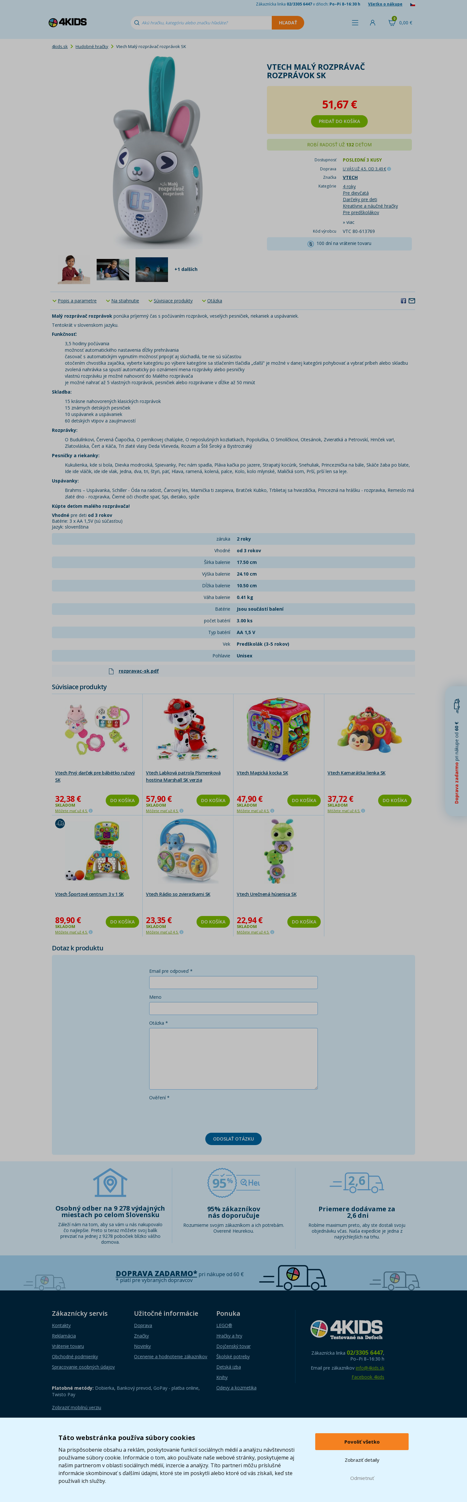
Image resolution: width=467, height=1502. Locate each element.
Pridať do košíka (339, 121)
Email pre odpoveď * (171, 971)
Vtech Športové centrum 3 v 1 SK (89, 894)
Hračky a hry (229, 1336)
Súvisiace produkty (173, 301)
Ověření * (159, 1097)
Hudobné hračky (92, 46)
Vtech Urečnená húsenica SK (266, 894)
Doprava (143, 1325)
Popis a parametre (77, 301)
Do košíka (122, 800)
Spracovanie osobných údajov (83, 1367)
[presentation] (198, 1115)
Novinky (142, 1346)
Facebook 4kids (368, 1377)
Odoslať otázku (233, 1139)
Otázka (214, 301)
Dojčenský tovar (233, 1346)
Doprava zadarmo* (156, 1273)
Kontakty (61, 1325)
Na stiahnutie (125, 301)
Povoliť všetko (362, 1441)
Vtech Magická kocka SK (262, 773)
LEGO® (224, 1325)
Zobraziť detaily (362, 1460)
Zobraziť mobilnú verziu (76, 1407)
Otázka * (158, 1023)
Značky (141, 1336)
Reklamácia (64, 1336)
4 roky (349, 186)
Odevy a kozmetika (236, 1388)
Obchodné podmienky (75, 1356)
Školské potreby (233, 1356)
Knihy (222, 1377)
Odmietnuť (362, 1478)
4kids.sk (60, 46)
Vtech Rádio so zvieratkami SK (178, 894)
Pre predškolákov (361, 212)
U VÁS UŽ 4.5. (364, 169)
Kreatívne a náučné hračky (370, 206)
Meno (155, 997)
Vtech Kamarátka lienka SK (357, 773)
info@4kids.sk (370, 1368)
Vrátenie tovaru (68, 1346)
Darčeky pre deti (360, 199)
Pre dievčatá (356, 193)
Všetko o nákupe (385, 4)
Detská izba (228, 1367)
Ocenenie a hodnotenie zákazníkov (170, 1356)
